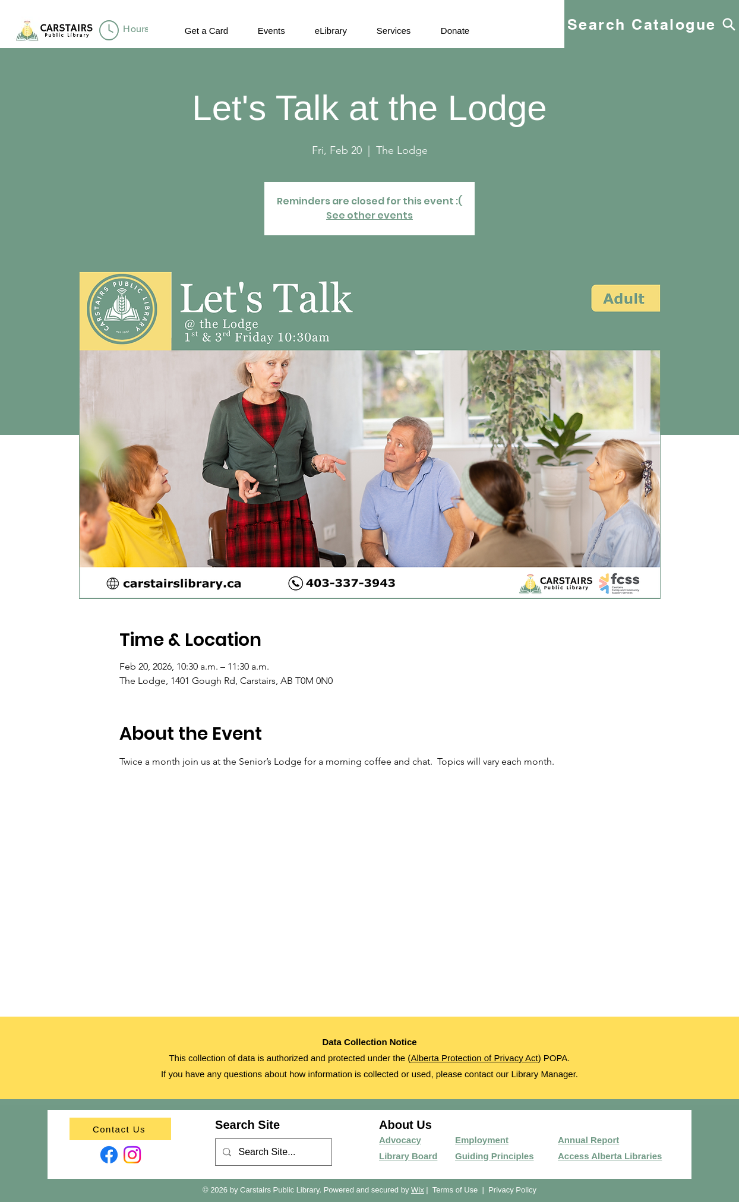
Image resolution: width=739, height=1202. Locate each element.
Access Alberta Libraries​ (610, 1156)
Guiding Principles (494, 1156)
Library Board (408, 1156)
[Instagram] (132, 1154)
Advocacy (400, 1140)
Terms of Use (455, 1189)
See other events (369, 215)
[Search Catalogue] (651, 24)
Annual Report (588, 1140)
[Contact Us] (120, 1129)
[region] (126, 30)
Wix (417, 1189)
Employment (482, 1140)
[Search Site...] (272, 1152)
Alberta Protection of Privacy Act (474, 1058)
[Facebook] (109, 1154)
